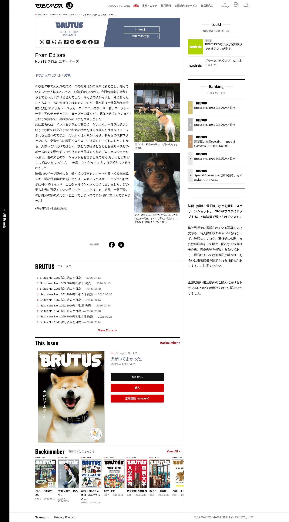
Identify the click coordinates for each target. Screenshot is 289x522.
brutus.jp (146, 29)
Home (52, 14)
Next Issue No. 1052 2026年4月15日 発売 (76, 294)
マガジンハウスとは (118, 5)
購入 (137, 387)
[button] (176, 478)
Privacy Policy (63, 517)
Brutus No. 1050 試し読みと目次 (70, 299)
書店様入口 (207, 5)
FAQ (236, 3)
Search (247, 3)
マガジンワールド (54, 5)
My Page (225, 3)
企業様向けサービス (186, 5)
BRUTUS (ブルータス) (69, 14)
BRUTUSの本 (145, 36)
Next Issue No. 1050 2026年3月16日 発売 (76, 316)
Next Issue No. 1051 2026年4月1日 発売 (75, 305)
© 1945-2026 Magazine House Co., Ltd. (224, 517)
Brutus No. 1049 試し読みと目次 (70, 311)
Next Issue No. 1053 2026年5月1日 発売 (75, 283)
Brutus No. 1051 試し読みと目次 (70, 288)
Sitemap (40, 517)
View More (107, 330)
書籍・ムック (149, 5)
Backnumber (170, 343)
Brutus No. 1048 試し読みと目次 (70, 322)
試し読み (137, 377)
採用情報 (166, 5)
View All (173, 451)
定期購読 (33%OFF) (137, 398)
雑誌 (136, 5)
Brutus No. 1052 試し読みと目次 (70, 277)
